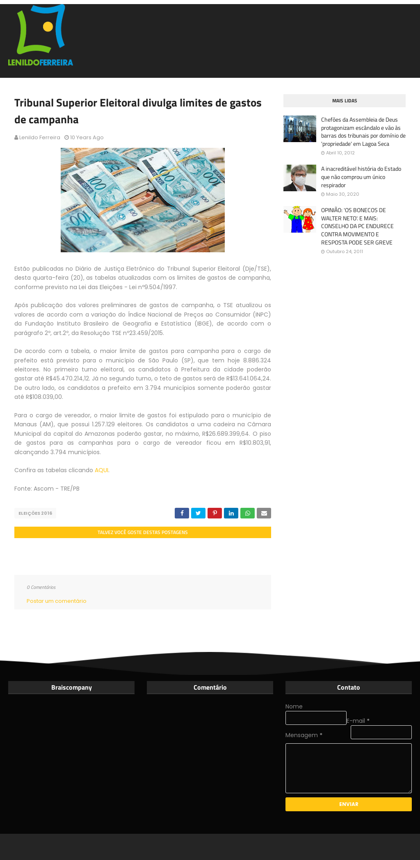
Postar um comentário (57, 601)
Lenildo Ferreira (39, 137)
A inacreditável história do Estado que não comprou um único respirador (361, 177)
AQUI (101, 470)
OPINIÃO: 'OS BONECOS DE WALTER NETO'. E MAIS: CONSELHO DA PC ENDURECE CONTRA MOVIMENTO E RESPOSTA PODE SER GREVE (357, 226)
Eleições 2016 (35, 513)
